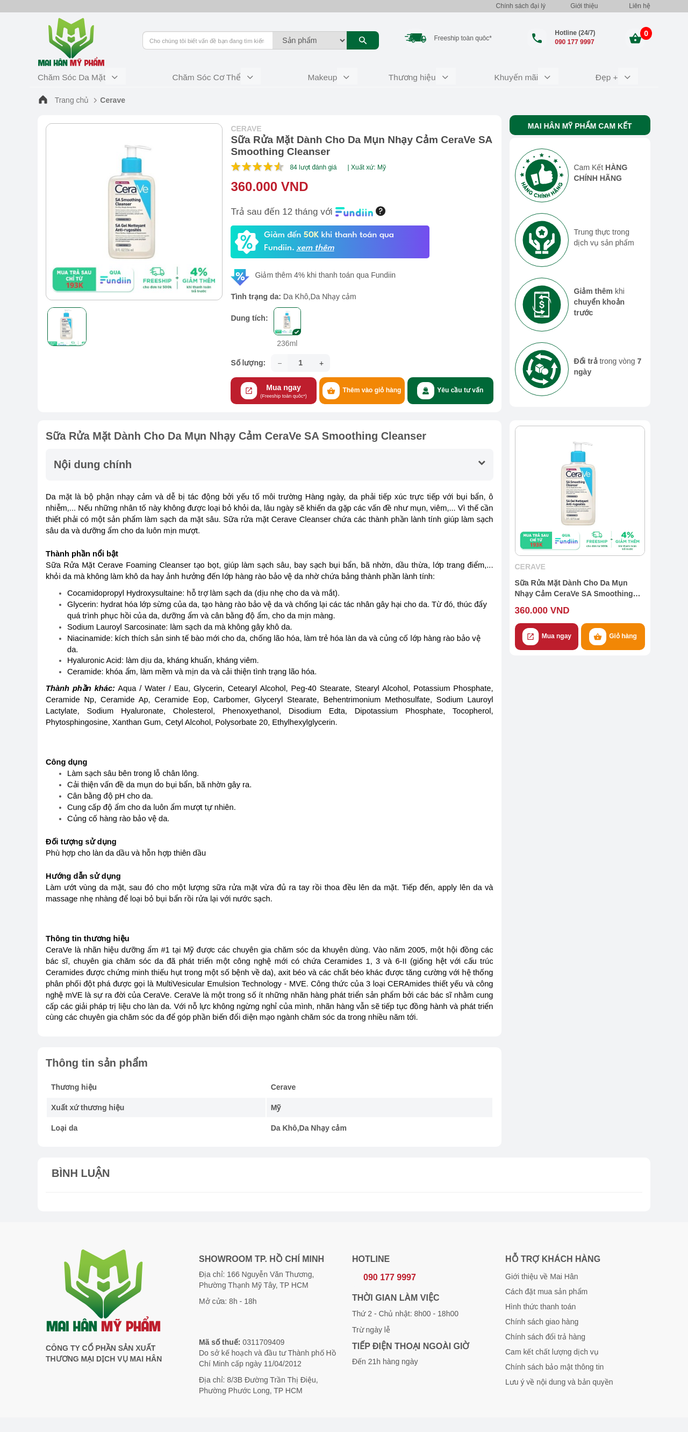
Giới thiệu (584, 6)
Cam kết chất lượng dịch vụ (552, 1346)
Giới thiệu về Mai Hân (541, 1271)
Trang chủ (63, 97)
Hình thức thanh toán (540, 1301)
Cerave (112, 97)
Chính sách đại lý (521, 6)
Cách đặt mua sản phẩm (546, 1286)
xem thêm (315, 246)
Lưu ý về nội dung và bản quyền (559, 1376)
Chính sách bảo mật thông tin (554, 1361)
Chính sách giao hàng (541, 1316)
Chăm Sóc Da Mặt (73, 75)
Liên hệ (639, 6)
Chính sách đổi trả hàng (545, 1331)
